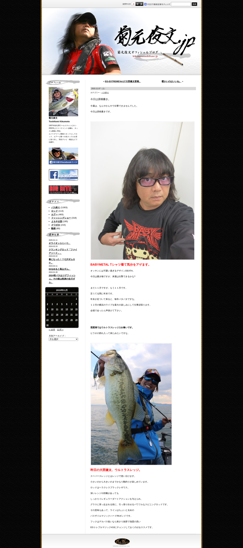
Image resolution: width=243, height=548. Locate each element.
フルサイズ (141, 4)
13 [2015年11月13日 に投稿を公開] (67, 309)
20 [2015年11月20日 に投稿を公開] (67, 314)
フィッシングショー (61, 218)
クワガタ (55, 225)
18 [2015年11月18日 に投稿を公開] (57, 314)
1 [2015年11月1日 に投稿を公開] (76, 299)
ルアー (54, 214)
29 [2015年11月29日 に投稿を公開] (76, 320)
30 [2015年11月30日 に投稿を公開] (47, 325)
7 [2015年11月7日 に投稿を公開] (71, 304)
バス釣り (55, 207)
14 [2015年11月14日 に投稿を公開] (71, 309)
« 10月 (52, 329)
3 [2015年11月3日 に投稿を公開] (52, 304)
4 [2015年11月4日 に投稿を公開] (57, 304)
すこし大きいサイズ (137, 4)
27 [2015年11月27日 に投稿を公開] (67, 320)
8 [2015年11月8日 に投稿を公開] (76, 304)
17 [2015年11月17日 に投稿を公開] (52, 314)
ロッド (54, 211)
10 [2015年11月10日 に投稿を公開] (52, 309)
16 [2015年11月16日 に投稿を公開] (47, 314)
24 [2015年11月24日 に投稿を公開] (52, 320)
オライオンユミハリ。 (60, 243)
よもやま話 (56, 221)
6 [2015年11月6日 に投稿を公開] (66, 304)
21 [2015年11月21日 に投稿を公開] (71, 314)
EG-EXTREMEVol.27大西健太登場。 (123, 81)
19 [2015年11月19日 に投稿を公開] (62, 314)
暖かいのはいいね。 (171, 81)
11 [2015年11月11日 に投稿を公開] (57, 309)
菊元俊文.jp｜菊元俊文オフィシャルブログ (121, 41)
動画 (53, 228)
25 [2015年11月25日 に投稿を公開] (57, 320)
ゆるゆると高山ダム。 (60, 269)
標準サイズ (133, 4)
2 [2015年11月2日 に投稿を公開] (47, 304)
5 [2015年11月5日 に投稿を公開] (62, 304)
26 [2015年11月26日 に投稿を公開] (62, 320)
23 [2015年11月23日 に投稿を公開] (47, 320)
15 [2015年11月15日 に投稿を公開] (76, 309)
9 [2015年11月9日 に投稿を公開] (47, 309)
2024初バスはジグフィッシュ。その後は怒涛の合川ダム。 (62, 279)
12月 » (60, 329)
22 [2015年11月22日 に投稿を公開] (76, 314)
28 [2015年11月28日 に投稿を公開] (71, 320)
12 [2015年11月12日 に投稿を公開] (62, 309)
